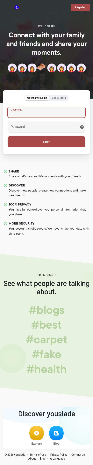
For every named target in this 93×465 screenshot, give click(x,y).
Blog (56, 436)
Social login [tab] (59, 98)
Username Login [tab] (37, 98)
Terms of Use (38, 455)
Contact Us (78, 455)
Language (57, 459)
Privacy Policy (58, 455)
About (32, 459)
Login (46, 142)
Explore (36, 436)
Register (80, 7)
